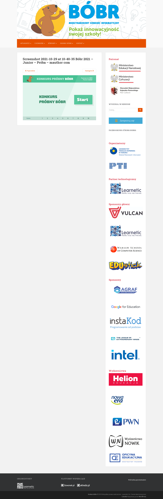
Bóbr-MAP (52, 43)
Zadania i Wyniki (66, 43)
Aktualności (25, 43)
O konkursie (40, 43)
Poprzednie (30, 71)
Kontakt (80, 43)
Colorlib (124, 497)
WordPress (142, 497)
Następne (89, 71)
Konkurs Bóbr (92, 494)
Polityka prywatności (137, 480)
